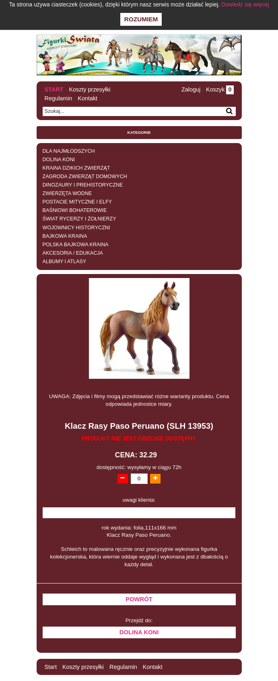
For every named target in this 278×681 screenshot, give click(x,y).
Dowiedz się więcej (245, 4)
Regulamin (58, 98)
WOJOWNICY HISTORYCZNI (76, 227)
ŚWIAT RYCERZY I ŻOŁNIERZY (79, 219)
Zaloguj (190, 89)
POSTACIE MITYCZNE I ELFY (77, 202)
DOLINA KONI (59, 159)
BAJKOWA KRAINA (65, 236)
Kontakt (87, 98)
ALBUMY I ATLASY (64, 261)
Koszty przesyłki (89, 89)
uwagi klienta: (139, 500)
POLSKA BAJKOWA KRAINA (76, 244)
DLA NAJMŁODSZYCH (69, 151)
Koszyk (219, 89)
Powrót (139, 599)
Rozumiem (141, 19)
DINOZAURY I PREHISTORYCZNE (83, 185)
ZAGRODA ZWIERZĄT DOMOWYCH (85, 176)
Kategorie (139, 132)
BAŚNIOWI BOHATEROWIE (75, 210)
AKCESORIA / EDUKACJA (73, 253)
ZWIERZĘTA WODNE (67, 193)
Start (54, 89)
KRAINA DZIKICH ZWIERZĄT (76, 168)
